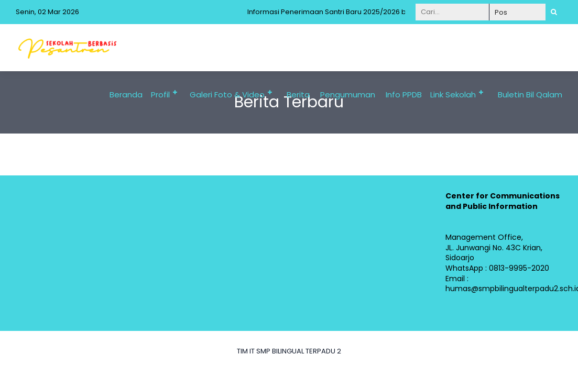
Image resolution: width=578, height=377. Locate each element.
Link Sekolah (453, 94)
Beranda (126, 94)
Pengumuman (347, 94)
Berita (298, 94)
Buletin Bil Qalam (530, 94)
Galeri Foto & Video (227, 94)
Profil (160, 94)
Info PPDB (404, 94)
